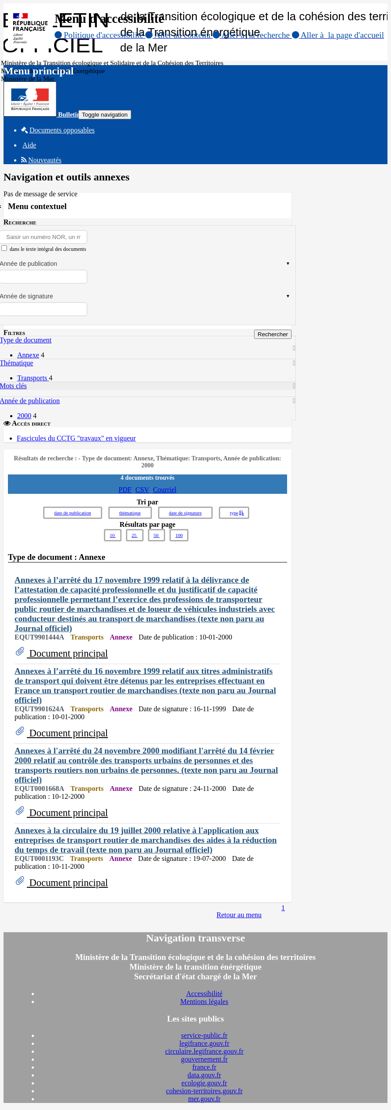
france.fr (204, 1067)
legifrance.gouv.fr (204, 1043)
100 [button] (179, 535)
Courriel (164, 489)
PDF (124, 489)
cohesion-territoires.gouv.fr (204, 1091)
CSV (142, 489)
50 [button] (157, 535)
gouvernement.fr (204, 1059)
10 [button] (113, 535)
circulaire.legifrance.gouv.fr (204, 1051)
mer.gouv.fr (204, 1099)
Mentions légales (205, 1001)
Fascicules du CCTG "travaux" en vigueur (76, 438)
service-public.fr (204, 1035)
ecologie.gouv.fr (204, 1083)
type (234, 512)
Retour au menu (239, 915)
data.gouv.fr (204, 1075)
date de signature (185, 512)
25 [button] (135, 535)
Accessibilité (204, 993)
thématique (130, 512)
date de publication (72, 512)
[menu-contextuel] (4, 248)
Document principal (67, 653)
